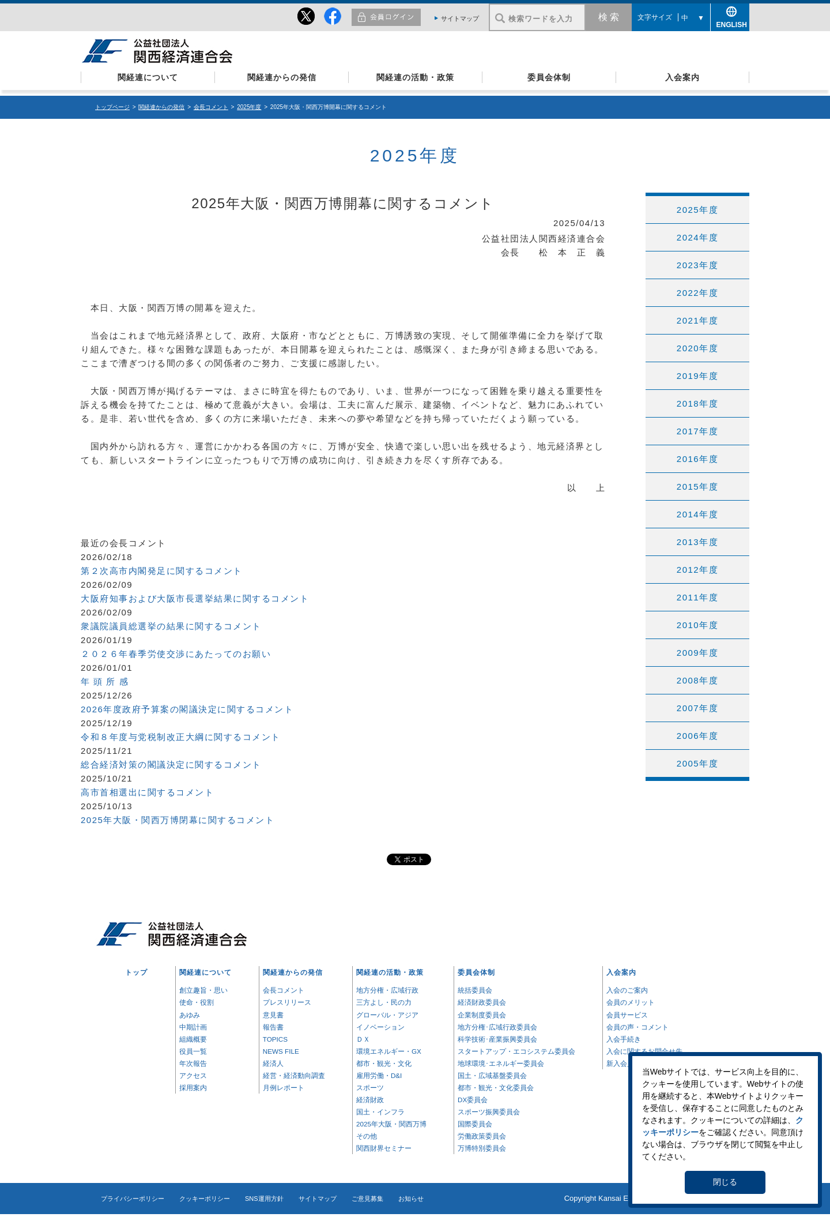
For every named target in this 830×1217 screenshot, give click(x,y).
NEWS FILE (281, 1051)
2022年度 (697, 293)
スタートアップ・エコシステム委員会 (516, 1051)
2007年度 (697, 708)
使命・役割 (196, 1002)
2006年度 (697, 736)
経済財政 (370, 1099)
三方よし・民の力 (384, 1002)
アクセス (193, 1075)
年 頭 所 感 (105, 681)
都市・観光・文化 (384, 1063)
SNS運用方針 (264, 1198)
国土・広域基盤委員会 (492, 1075)
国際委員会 (475, 1124)
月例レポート (283, 1087)
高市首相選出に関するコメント (147, 792)
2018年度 (697, 403)
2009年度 (697, 653)
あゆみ (189, 1015)
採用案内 (193, 1087)
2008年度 (697, 680)
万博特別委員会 (482, 1148)
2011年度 (697, 597)
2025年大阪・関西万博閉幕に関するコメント (177, 820)
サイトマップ (460, 18)
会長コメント (211, 107)
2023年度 (697, 265)
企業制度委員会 (482, 1015)
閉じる (725, 1181)
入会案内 (682, 77)
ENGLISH (730, 23)
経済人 (273, 1063)
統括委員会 (475, 990)
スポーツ (370, 1087)
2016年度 (697, 459)
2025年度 (249, 107)
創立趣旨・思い (203, 990)
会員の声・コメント (637, 1027)
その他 (366, 1136)
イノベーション (380, 1027)
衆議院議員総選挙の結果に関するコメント (171, 626)
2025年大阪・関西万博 (391, 1124)
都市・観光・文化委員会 (496, 1087)
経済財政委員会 (482, 1002)
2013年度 (697, 542)
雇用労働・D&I (379, 1075)
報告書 (273, 1027)
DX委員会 (473, 1099)
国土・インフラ (380, 1111)
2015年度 (697, 486)
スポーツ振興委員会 (489, 1111)
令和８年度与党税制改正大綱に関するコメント (181, 737)
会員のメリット (630, 1002)
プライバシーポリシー (132, 1198)
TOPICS (275, 1039)
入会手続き (623, 1039)
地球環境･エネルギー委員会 (501, 1063)
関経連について (148, 77)
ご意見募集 (367, 1198)
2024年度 (697, 237)
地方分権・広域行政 (387, 990)
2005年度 (697, 763)
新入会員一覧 (627, 1063)
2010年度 (697, 625)
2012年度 (697, 569)
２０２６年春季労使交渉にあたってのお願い (176, 654)
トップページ (112, 107)
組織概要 (193, 1039)
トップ (136, 972)
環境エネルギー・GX (388, 1051)
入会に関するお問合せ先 (644, 1051)
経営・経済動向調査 (294, 1075)
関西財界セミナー (384, 1148)
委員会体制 (549, 77)
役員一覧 (193, 1051)
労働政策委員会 (482, 1136)
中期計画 (193, 1027)
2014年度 (697, 514)
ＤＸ (363, 1039)
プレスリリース (287, 1002)
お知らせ (411, 1198)
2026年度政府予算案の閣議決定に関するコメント (187, 709)
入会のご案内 (627, 990)
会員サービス (627, 1015)
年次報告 (193, 1063)
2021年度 (697, 320)
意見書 (273, 1015)
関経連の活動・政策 (415, 77)
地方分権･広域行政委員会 (497, 1027)
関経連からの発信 (281, 77)
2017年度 (697, 431)
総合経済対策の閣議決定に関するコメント (171, 764)
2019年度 (697, 376)
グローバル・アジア (387, 1015)
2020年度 (697, 348)
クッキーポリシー (204, 1198)
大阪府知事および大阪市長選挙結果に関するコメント (195, 598)
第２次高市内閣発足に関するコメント (162, 571)
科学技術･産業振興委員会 (497, 1039)
